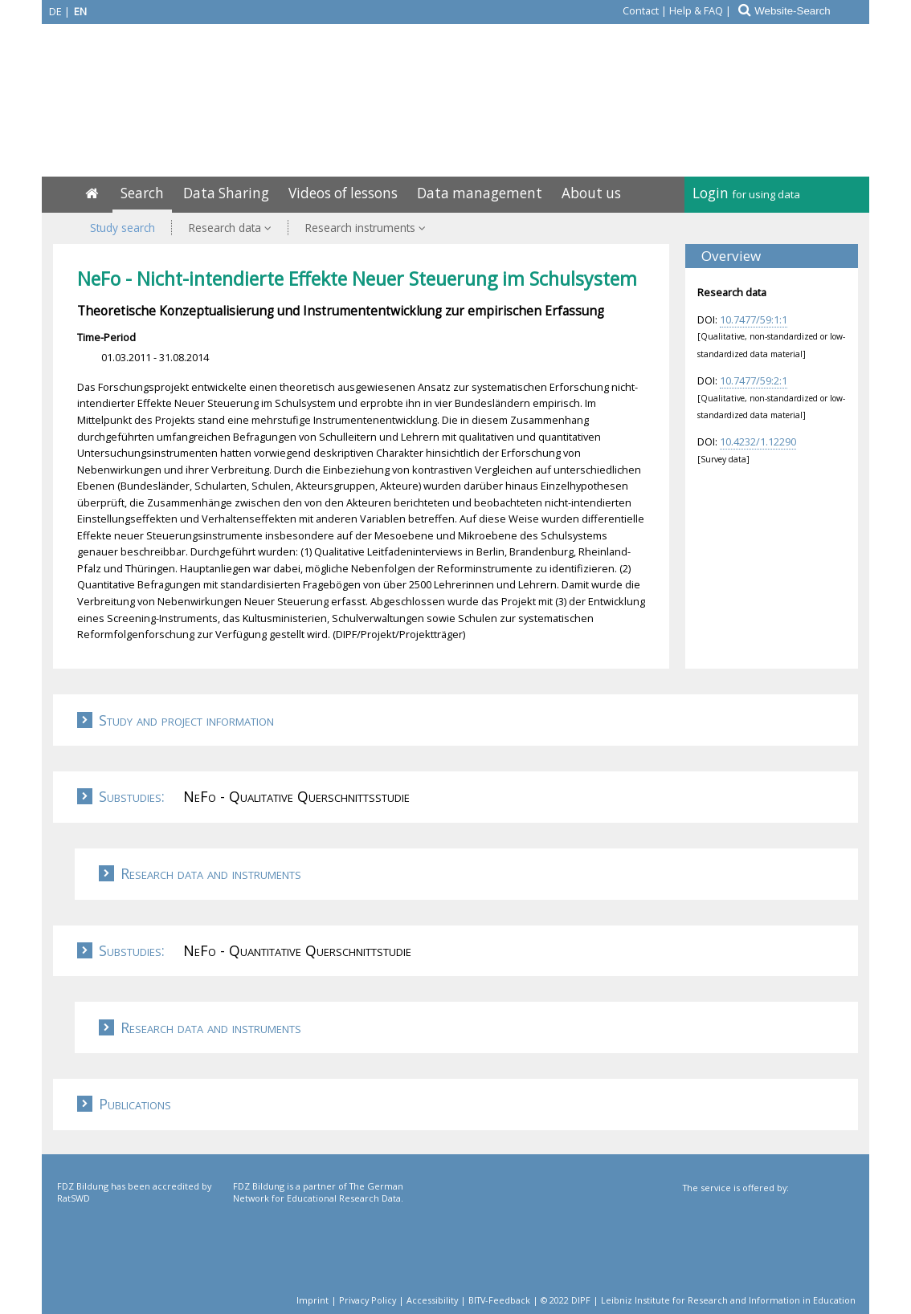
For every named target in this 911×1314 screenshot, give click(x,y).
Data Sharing (226, 193)
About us (591, 193)
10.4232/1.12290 (758, 441)
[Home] (91, 193)
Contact (641, 10)
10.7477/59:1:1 (753, 319)
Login (746, 193)
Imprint (312, 1300)
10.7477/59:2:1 (753, 380)
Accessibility (432, 1300)
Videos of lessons (343, 193)
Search (142, 193)
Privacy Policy (367, 1300)
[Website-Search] (811, 11)
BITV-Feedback (499, 1300)
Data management (479, 193)
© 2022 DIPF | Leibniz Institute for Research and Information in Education (698, 1300)
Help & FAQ (696, 10)
